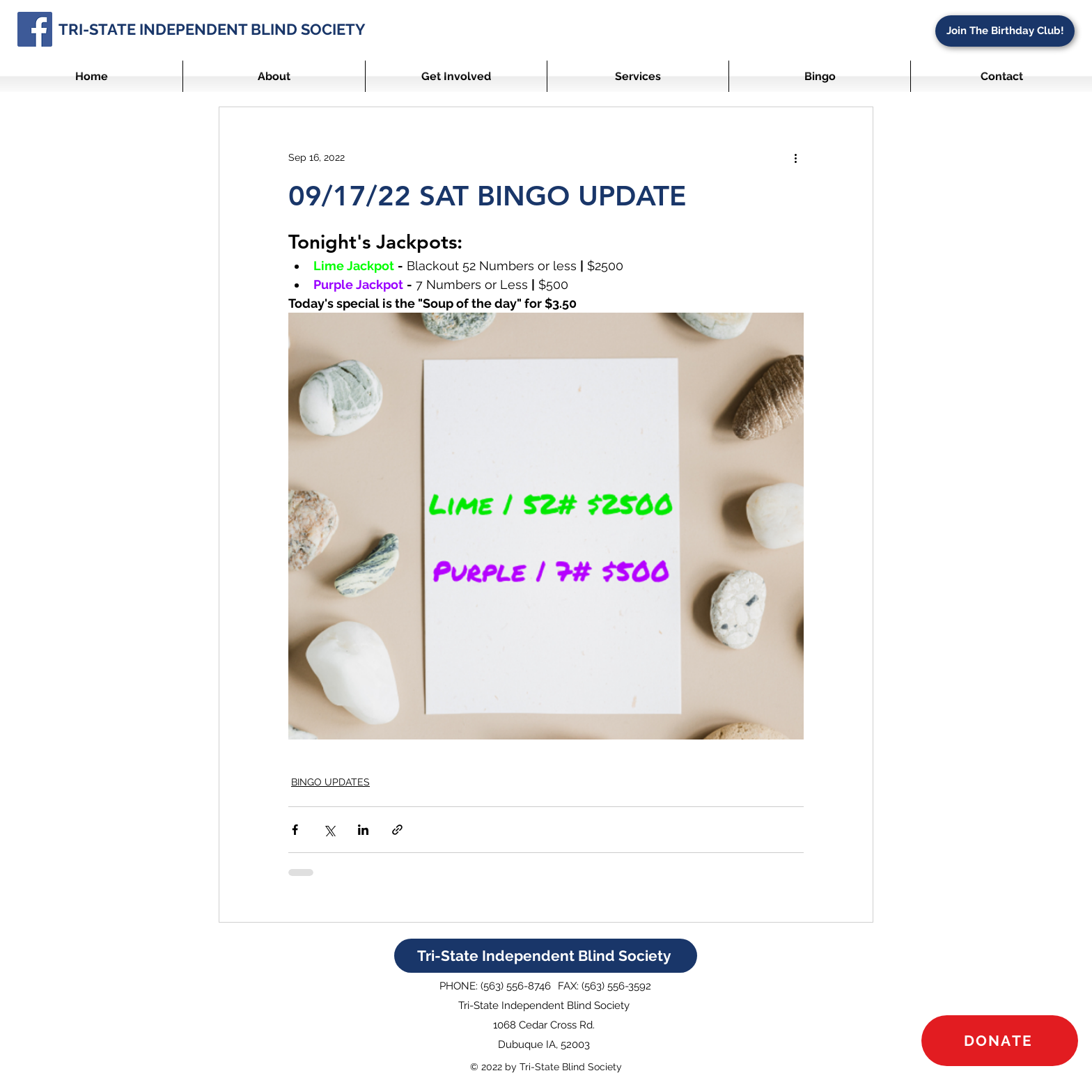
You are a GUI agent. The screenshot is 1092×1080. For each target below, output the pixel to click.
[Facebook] (34, 29)
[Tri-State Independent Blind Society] (545, 956)
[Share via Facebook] (295, 829)
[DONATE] (999, 1040)
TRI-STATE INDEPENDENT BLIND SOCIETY (212, 29)
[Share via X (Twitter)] (329, 829)
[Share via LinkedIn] (363, 829)
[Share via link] (397, 829)
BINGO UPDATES (330, 782)
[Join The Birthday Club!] (1005, 31)
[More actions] (795, 157)
